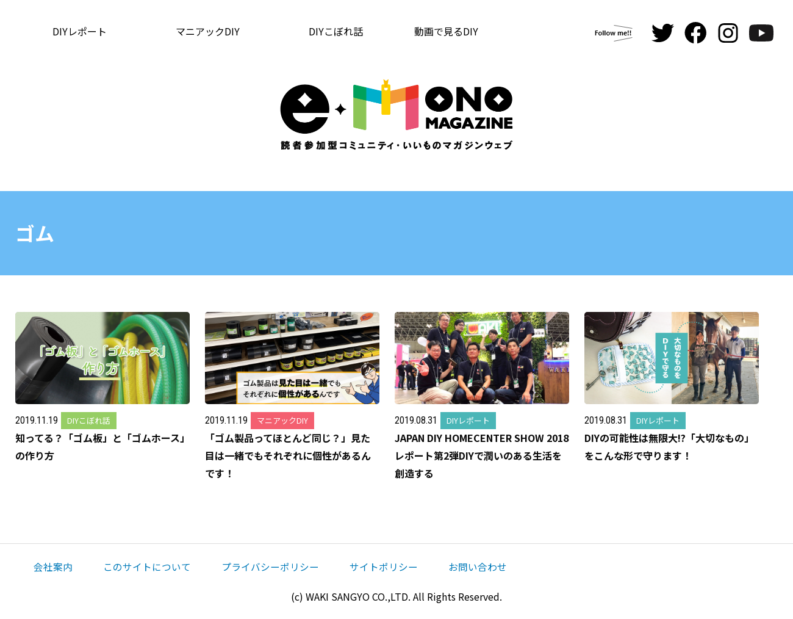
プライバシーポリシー (270, 566)
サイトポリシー (384, 566)
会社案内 (53, 566)
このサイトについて (147, 566)
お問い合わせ (477, 566)
